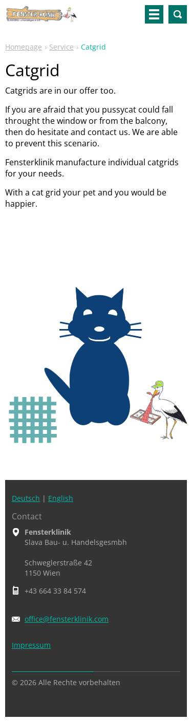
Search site (177, 14)
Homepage (23, 47)
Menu (154, 14)
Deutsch (26, 498)
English (60, 498)
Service (61, 47)
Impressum (31, 645)
